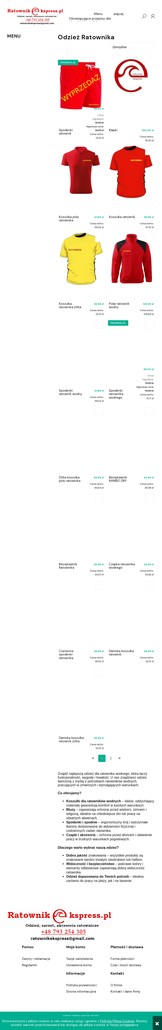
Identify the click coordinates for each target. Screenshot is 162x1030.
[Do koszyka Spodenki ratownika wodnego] (149, 324)
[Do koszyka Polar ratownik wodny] (149, 237)
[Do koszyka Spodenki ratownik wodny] (99, 324)
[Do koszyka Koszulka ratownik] (149, 151)
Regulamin (29, 965)
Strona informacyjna (81, 991)
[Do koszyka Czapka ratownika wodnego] (149, 498)
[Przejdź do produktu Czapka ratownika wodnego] (131, 526)
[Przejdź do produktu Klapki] (131, 92)
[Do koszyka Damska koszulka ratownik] (149, 585)
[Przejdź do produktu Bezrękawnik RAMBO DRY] (131, 440)
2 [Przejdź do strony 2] (111, 758)
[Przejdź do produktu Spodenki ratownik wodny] (81, 353)
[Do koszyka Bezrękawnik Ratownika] (99, 498)
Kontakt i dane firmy (125, 991)
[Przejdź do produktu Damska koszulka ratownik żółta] (81, 700)
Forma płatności (122, 959)
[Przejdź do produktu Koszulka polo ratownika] (81, 179)
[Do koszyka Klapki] (149, 64)
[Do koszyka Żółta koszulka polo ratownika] (99, 411)
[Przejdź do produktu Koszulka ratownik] (131, 179)
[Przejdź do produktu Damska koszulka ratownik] (131, 613)
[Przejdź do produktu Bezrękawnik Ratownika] (81, 526)
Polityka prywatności (81, 985)
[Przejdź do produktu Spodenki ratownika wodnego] (131, 353)
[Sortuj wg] (133, 47)
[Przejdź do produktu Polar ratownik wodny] (131, 266)
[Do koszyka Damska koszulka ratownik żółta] (99, 672)
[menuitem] (98, 14)
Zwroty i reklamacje (36, 959)
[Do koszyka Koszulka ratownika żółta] (99, 237)
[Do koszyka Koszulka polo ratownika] (99, 151)
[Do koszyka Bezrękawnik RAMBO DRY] (149, 411)
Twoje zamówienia (79, 959)
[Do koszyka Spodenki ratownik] (99, 64)
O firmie (116, 985)
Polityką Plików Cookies (117, 1021)
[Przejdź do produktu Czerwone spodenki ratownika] (81, 613)
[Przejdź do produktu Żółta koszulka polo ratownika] (81, 440)
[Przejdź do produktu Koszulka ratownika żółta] (81, 266)
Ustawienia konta (79, 965)
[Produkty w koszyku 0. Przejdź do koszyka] (135, 16)
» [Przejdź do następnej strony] (119, 758)
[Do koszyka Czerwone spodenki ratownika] (99, 585)
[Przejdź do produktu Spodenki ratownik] (81, 92)
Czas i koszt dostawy (126, 965)
